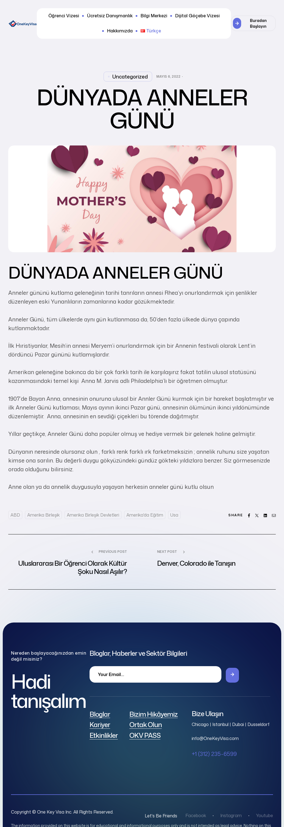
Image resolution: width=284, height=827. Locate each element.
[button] (253, 23)
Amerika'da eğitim (144, 515)
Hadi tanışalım (48, 691)
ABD (15, 515)
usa (174, 515)
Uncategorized (130, 76)
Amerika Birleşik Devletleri (93, 515)
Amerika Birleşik (43, 515)
